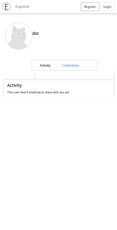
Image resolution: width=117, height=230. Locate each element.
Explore (22, 6)
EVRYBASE (7, 6)
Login (107, 6)
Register (90, 6)
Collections (70, 65)
